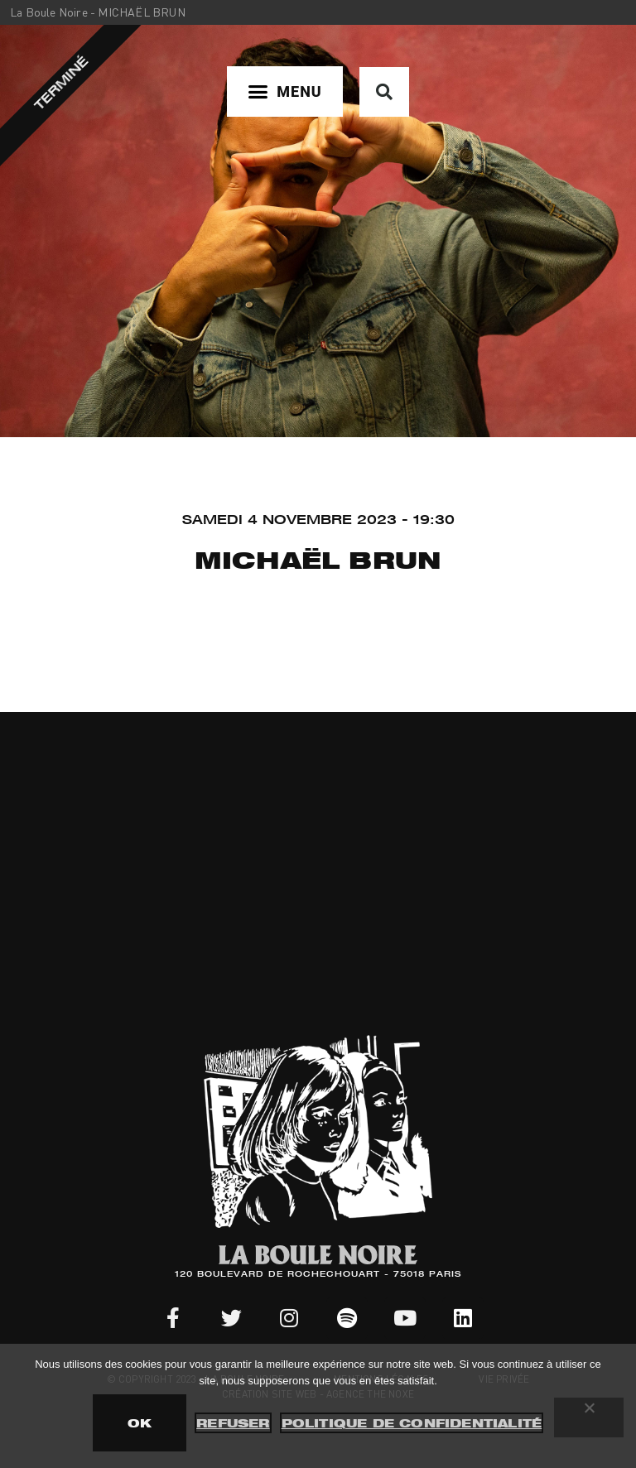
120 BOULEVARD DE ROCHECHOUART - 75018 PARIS (318, 1275)
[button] (284, 91)
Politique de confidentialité (412, 1423)
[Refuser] (589, 1417)
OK (140, 1423)
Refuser (232, 1423)
